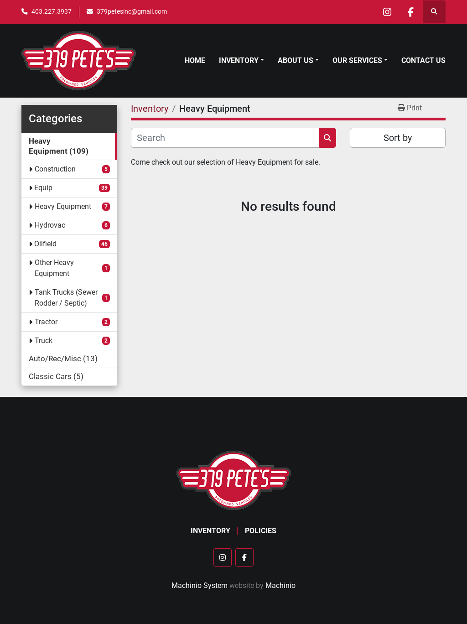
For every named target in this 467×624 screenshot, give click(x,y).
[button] (241, 60)
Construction (55, 169)
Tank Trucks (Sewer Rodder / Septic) (66, 297)
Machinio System (199, 585)
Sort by (398, 137)
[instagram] (387, 11)
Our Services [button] (357, 60)
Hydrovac (50, 225)
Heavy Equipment (63, 206)
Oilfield (45, 243)
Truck (43, 340)
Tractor (46, 321)
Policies (260, 530)
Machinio (280, 585)
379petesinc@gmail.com (132, 11)
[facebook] (410, 11)
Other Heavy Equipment (54, 268)
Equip (43, 187)
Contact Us (423, 60)
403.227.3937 (51, 11)
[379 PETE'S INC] (233, 479)
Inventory (239, 60)
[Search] (225, 138)
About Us (295, 60)
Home (195, 60)
